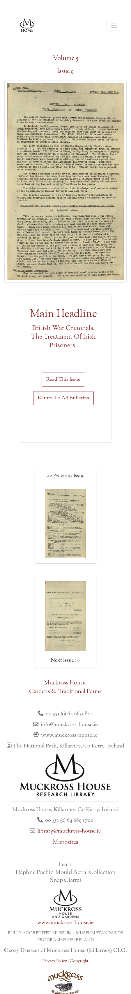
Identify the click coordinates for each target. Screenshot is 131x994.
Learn (66, 865)
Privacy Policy (54, 961)
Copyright (79, 961)
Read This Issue (63, 379)
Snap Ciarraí (65, 880)
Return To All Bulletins (63, 398)
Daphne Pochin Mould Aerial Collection (66, 873)
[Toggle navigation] (114, 25)
